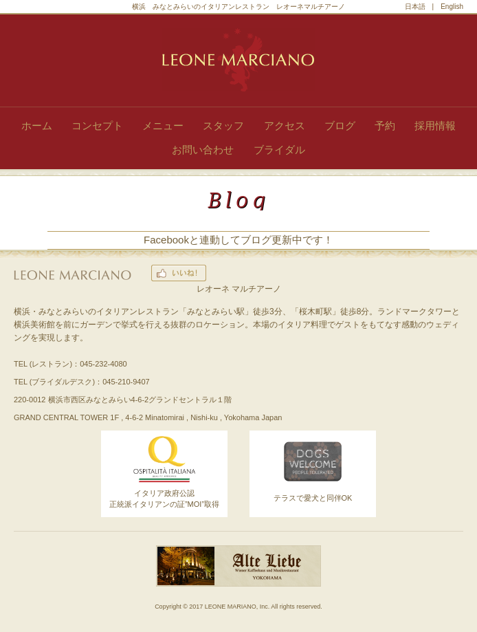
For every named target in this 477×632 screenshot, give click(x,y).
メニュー (163, 125)
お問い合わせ (203, 149)
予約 (385, 125)
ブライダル (279, 149)
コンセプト (97, 125)
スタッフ (223, 125)
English (452, 6)
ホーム (36, 125)
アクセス (284, 125)
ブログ (339, 125)
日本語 (415, 6)
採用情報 (435, 125)
